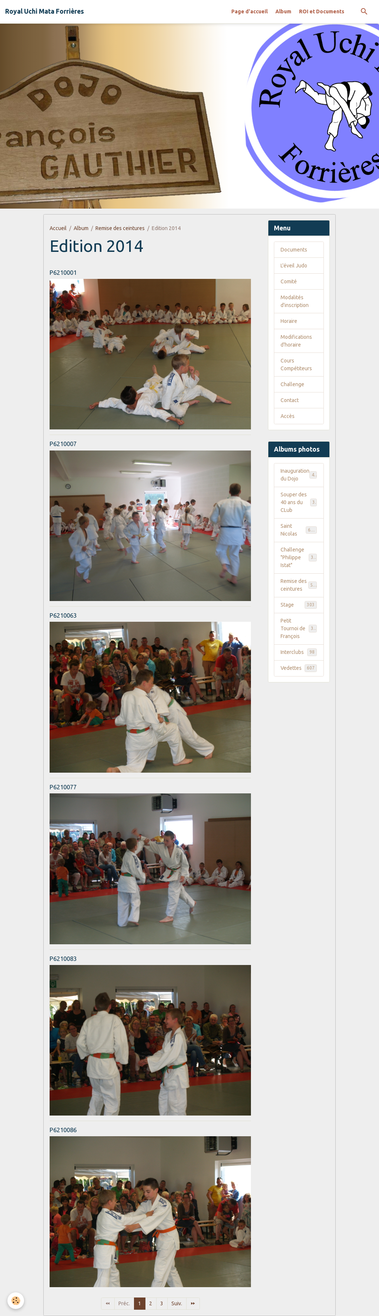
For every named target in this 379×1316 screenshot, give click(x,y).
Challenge (292, 384)
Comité (289, 281)
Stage (299, 604)
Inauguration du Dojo (299, 475)
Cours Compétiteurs (296, 364)
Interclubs (299, 652)
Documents (294, 250)
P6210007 (63, 443)
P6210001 (63, 272)
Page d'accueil (249, 11)
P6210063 (63, 615)
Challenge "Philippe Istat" (300, 557)
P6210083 (63, 958)
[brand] (44, 11)
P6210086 (63, 1129)
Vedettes (299, 668)
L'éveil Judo (294, 266)
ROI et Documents (321, 11)
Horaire (289, 321)
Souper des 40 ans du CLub (299, 502)
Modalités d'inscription (295, 301)
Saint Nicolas (299, 530)
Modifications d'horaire (296, 341)
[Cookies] (15, 1300)
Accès (288, 416)
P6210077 (63, 786)
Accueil (58, 228)
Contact (290, 400)
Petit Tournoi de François (300, 628)
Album (283, 11)
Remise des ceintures (120, 228)
